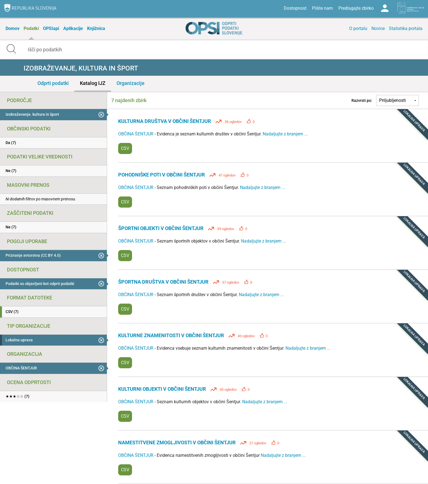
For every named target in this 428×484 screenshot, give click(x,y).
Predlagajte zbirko (356, 8)
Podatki (31, 28)
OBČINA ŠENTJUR (136, 134)
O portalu (358, 28)
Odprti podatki (53, 83)
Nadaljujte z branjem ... (285, 134)
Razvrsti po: (361, 100)
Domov (12, 28)
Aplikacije (73, 28)
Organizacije (131, 83)
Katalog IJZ (92, 83)
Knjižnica (96, 28)
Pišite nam (322, 8)
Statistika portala (405, 28)
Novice (378, 28)
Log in (384, 8)
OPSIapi (51, 28)
